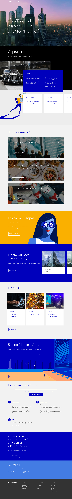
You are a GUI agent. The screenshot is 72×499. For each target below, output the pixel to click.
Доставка (53, 488)
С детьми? (24, 488)
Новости (38, 486)
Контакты (38, 489)
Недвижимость (54, 491)
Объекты (38, 488)
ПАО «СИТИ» (39, 485)
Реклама (52, 486)
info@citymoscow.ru (11, 472)
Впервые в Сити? (25, 485)
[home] (13, 1)
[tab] (23, 391)
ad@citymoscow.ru (25, 472)
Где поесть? (24, 486)
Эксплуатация (53, 489)
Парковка (53, 485)
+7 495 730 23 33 (11, 471)
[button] (43, 113)
